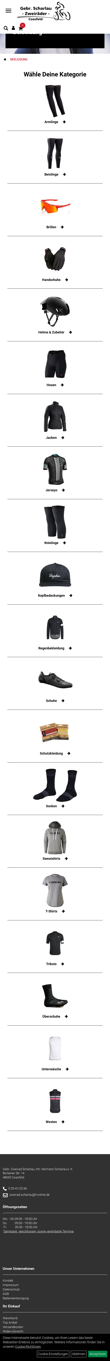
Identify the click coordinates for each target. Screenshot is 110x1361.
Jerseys (51, 490)
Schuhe (51, 701)
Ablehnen (78, 1354)
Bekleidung (19, 59)
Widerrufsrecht (13, 1331)
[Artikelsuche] (6, 28)
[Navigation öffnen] (8, 11)
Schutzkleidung (51, 753)
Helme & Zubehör (51, 332)
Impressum (11, 1285)
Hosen (51, 385)
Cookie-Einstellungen (53, 1354)
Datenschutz (11, 1289)
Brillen (51, 227)
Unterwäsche (51, 1069)
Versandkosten (13, 1327)
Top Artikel (10, 1322)
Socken (51, 806)
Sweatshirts (51, 858)
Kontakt (8, 1280)
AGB (6, 1294)
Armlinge (51, 122)
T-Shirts (51, 911)
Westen (51, 1122)
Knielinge (51, 543)
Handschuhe (51, 280)
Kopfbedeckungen (51, 595)
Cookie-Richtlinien (28, 1346)
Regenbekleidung (51, 648)
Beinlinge (51, 174)
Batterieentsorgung (16, 1298)
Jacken (51, 438)
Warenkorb (10, 1318)
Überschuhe (51, 1016)
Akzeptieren (97, 1354)
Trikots (51, 964)
